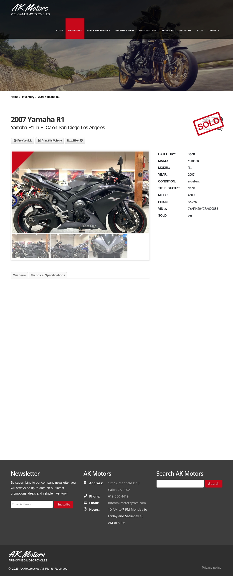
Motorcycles (147, 30)
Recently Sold (124, 30)
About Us (185, 30)
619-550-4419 (118, 496)
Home (59, 30)
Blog (200, 30)
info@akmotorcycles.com (127, 503)
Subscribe (63, 504)
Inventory (75, 30)
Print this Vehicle (52, 140)
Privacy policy (211, 567)
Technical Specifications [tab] (48, 275)
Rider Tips (168, 30)
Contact (214, 30)
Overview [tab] (19, 275)
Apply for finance (98, 30)
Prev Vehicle (25, 140)
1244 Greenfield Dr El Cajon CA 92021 (124, 486)
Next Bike (73, 140)
